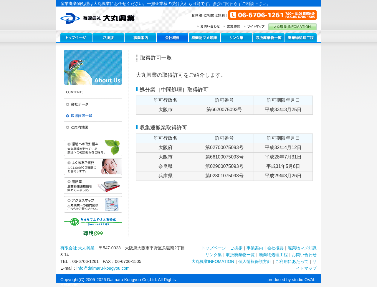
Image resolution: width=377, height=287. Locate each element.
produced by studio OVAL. (292, 279)
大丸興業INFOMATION (212, 261)
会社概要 (275, 248)
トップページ (213, 248)
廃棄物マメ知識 (302, 248)
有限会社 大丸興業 (77, 248)
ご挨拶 (236, 248)
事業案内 (255, 248)
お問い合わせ (304, 254)
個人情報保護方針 (254, 261)
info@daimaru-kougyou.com (103, 268)
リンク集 (213, 254)
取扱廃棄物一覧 (240, 254)
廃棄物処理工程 (273, 254)
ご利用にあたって (291, 261)
